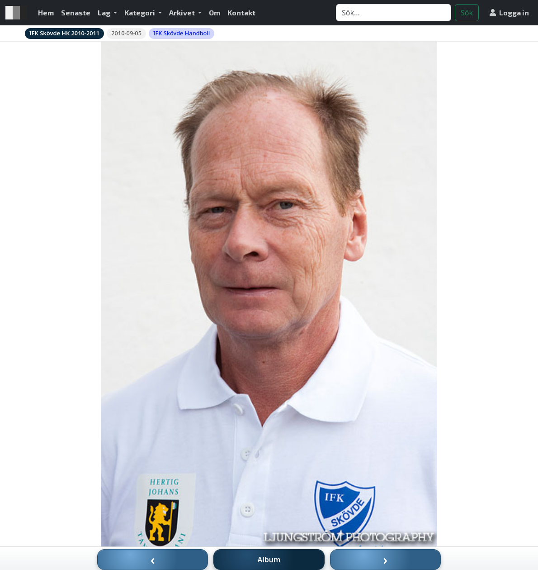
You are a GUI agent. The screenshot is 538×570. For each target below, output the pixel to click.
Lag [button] (105, 12)
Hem (46, 12)
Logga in (509, 12)
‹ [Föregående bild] (153, 559)
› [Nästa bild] (385, 559)
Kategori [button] (140, 12)
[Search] (393, 12)
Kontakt (241, 12)
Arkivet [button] (182, 12)
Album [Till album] (269, 560)
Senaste (75, 12)
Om (214, 12)
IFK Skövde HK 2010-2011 (64, 33)
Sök (467, 13)
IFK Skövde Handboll (181, 33)
